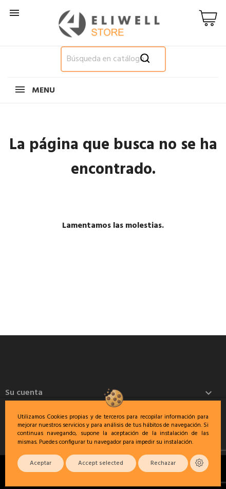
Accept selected (100, 463)
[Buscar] (113, 59)
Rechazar (163, 463)
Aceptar (40, 463)
